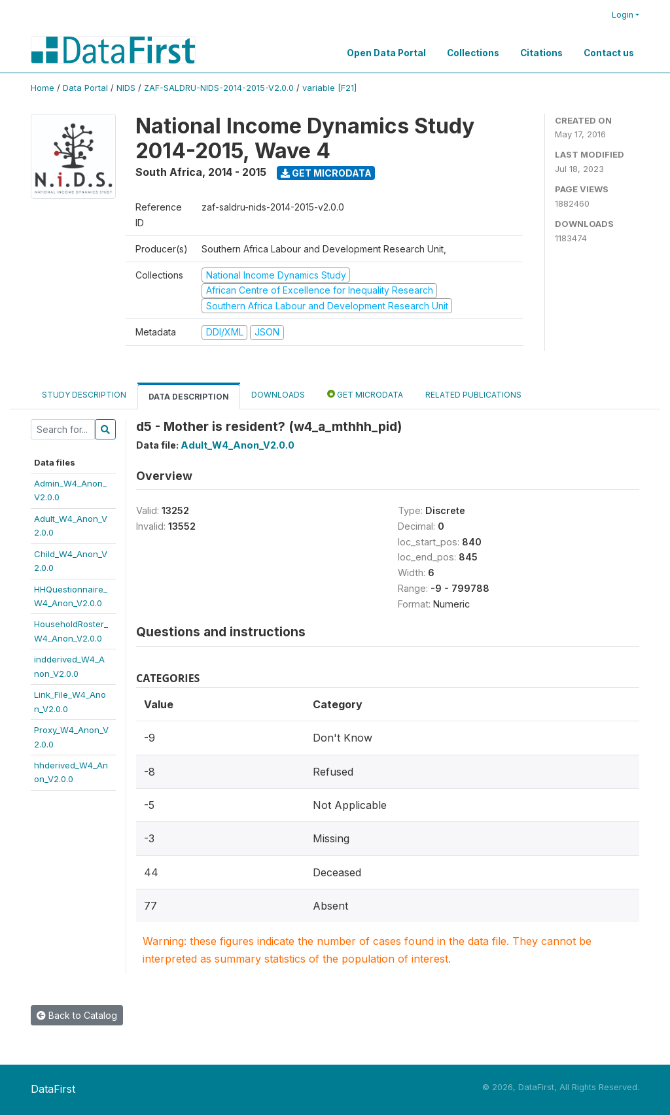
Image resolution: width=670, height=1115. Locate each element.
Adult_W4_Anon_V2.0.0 (237, 445)
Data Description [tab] (189, 397)
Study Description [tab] (84, 395)
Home (42, 88)
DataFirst (53, 1088)
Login (622, 15)
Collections (473, 53)
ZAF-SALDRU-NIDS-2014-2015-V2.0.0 (219, 88)
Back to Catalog (77, 1015)
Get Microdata (326, 173)
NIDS (125, 88)
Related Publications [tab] (473, 395)
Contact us (609, 53)
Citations (541, 53)
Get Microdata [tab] (365, 394)
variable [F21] (329, 88)
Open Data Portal (386, 53)
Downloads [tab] (278, 395)
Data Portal (85, 88)
